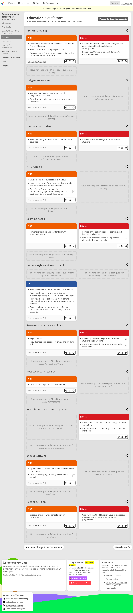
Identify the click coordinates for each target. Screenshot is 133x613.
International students (40, 126)
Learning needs (36, 218)
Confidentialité (9, 575)
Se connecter (127, 3)
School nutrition (36, 502)
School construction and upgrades (47, 409)
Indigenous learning (38, 80)
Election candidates (113, 575)
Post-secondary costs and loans (45, 325)
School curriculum (37, 455)
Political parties (112, 579)
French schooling (37, 30)
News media (111, 588)
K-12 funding (34, 166)
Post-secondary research (41, 371)
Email (15, 598)
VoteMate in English (33, 575)
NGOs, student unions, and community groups (116, 583)
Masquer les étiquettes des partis (113, 19)
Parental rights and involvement (45, 265)
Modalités (20, 575)
